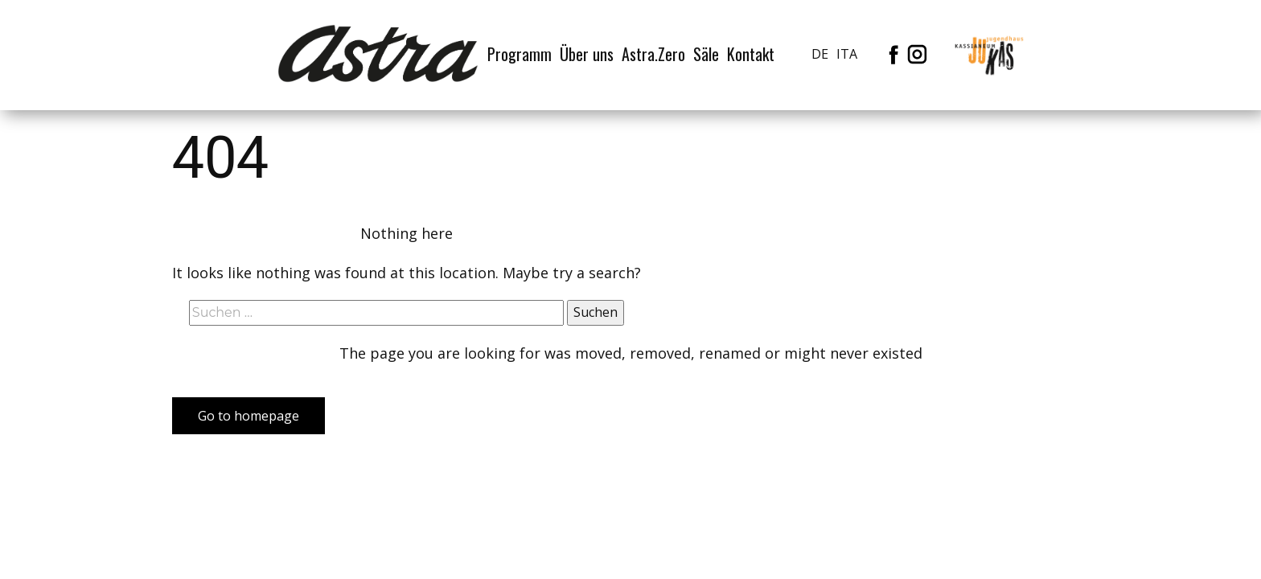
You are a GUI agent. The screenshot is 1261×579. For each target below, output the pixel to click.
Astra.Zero (653, 54)
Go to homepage (248, 416)
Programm (519, 54)
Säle (706, 54)
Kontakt (750, 54)
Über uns (587, 54)
